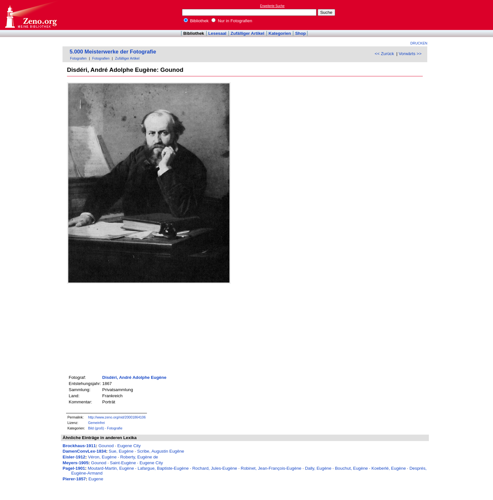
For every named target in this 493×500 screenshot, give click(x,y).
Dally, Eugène (318, 468)
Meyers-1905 (75, 462)
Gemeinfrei (96, 423)
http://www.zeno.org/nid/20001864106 (117, 417)
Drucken (419, 43)
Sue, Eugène (121, 451)
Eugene (95, 478)
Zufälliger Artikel (248, 33)
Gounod (105, 445)
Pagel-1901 (74, 468)
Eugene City (129, 445)
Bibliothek (196, 20)
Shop (300, 33)
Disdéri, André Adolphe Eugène (134, 377)
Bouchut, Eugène (351, 468)
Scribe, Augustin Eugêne (160, 451)
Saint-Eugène (123, 462)
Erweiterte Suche (272, 6)
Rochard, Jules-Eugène (214, 468)
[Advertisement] (463, 14)
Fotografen (78, 58)
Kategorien (279, 33)
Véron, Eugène (102, 457)
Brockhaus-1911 (79, 445)
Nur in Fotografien (231, 20)
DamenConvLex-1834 (84, 451)
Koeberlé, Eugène (389, 468)
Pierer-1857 (74, 478)
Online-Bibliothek (30, 15)
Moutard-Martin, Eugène (111, 468)
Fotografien (101, 58)
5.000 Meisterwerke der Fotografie (113, 52)
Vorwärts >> (410, 53)
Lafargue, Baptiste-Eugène (163, 468)
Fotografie (114, 428)
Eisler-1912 (74, 457)
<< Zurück (384, 53)
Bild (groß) (96, 428)
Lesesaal (217, 33)
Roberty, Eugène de (139, 457)
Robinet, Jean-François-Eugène (271, 468)
